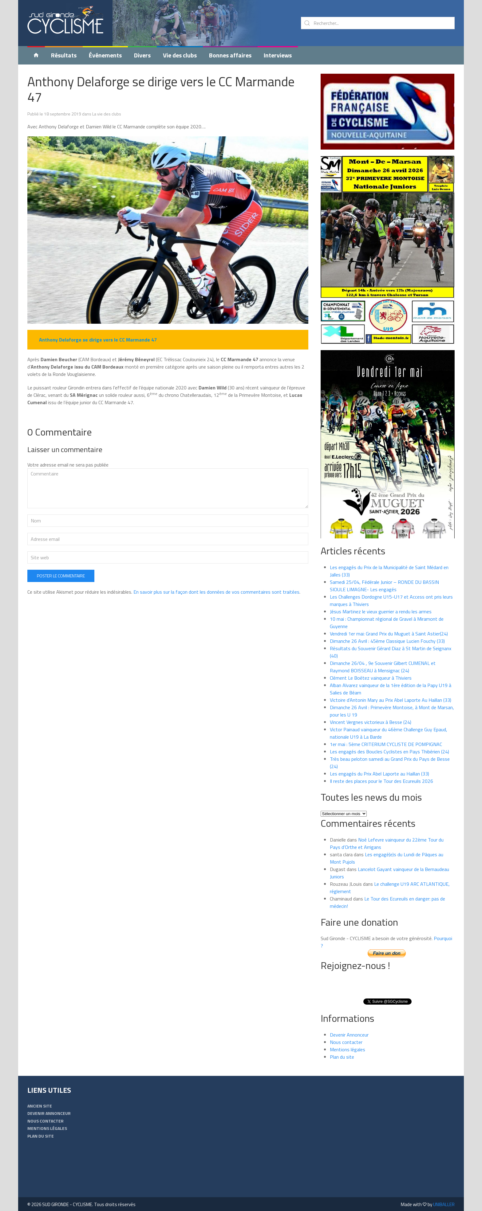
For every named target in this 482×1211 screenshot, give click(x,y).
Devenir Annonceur (349, 1034)
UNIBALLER (444, 1204)
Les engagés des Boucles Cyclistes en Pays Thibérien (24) (389, 751)
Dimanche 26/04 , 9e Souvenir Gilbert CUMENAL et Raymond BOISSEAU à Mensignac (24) (383, 666)
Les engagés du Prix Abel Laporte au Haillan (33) (379, 773)
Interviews (278, 55)
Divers (142, 55)
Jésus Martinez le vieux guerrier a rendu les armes (381, 611)
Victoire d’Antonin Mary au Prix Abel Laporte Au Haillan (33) (390, 700)
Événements (105, 55)
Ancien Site (39, 1106)
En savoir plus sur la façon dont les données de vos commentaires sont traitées (216, 630)
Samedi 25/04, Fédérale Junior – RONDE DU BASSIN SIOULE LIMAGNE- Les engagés (384, 585)
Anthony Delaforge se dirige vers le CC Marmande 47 (160, 89)
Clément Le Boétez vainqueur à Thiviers (371, 678)
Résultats (64, 55)
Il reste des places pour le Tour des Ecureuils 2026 (381, 781)
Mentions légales (347, 1049)
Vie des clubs (180, 55)
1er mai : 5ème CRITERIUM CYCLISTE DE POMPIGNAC (386, 744)
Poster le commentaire (61, 614)
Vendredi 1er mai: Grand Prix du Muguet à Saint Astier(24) (389, 633)
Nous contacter (346, 1042)
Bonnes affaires (230, 55)
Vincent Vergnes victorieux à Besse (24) (370, 722)
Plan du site (342, 1057)
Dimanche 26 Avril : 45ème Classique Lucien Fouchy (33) (387, 641)
